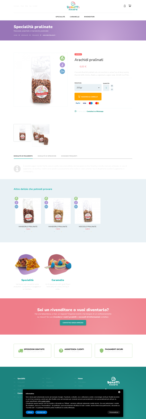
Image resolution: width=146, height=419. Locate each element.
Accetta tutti (114, 412)
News (22, 6)
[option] (41, 80)
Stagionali (21, 389)
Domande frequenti (69, 156)
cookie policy (45, 401)
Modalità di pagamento (23, 156)
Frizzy (48, 381)
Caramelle (74, 17)
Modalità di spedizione (47, 156)
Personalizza (32, 412)
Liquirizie (49, 385)
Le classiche (21, 400)
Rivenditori (89, 17)
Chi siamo (16, 6)
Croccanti (21, 385)
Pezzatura (78, 83)
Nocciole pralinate (87, 226)
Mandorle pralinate (28, 226)
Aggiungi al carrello (88, 96)
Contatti (35, 6)
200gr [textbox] (79, 87)
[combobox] (88, 87)
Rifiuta (103, 412)
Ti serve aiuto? (91, 111)
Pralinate (35, 35)
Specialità (60, 17)
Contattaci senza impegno (73, 325)
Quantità (106, 83)
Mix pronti (50, 389)
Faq (30, 6)
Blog (26, 6)
